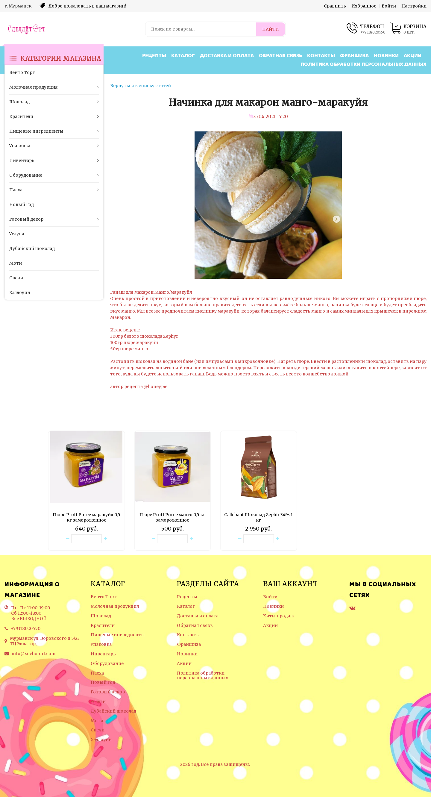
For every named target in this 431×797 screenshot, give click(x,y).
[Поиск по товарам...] (201, 29)
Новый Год (103, 682)
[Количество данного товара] (86, 538)
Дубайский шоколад (113, 711)
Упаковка (101, 644)
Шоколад (101, 616)
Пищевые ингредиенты (118, 634)
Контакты (321, 55)
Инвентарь (103, 654)
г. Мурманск (17, 6)
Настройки (414, 6)
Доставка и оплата (227, 55)
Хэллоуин (101, 739)
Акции (412, 55)
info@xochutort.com (33, 653)
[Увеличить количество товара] (105, 538)
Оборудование (107, 663)
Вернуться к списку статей (140, 85)
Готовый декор (108, 692)
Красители (103, 625)
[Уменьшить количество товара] (67, 538)
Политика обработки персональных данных (364, 64)
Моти (97, 720)
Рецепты (154, 55)
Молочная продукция (115, 606)
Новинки (386, 55)
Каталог (183, 55)
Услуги (98, 701)
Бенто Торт (103, 596)
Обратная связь (280, 55)
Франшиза (354, 55)
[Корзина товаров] (408, 29)
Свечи (97, 730)
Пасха (97, 673)
